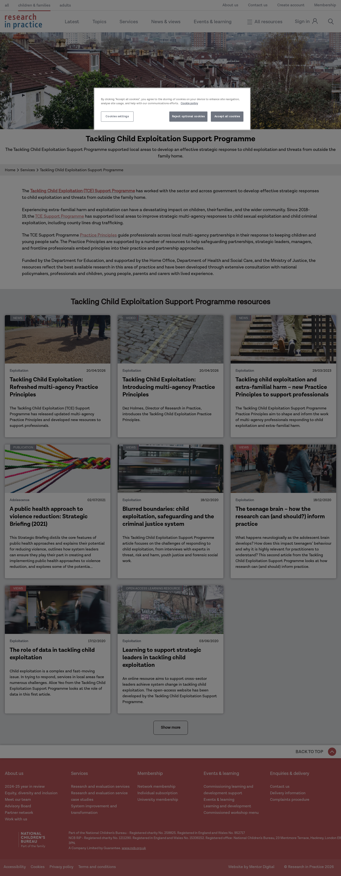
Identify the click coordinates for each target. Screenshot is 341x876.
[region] (172, 109)
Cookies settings (117, 116)
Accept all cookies (227, 116)
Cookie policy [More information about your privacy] (189, 103)
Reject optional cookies (188, 116)
